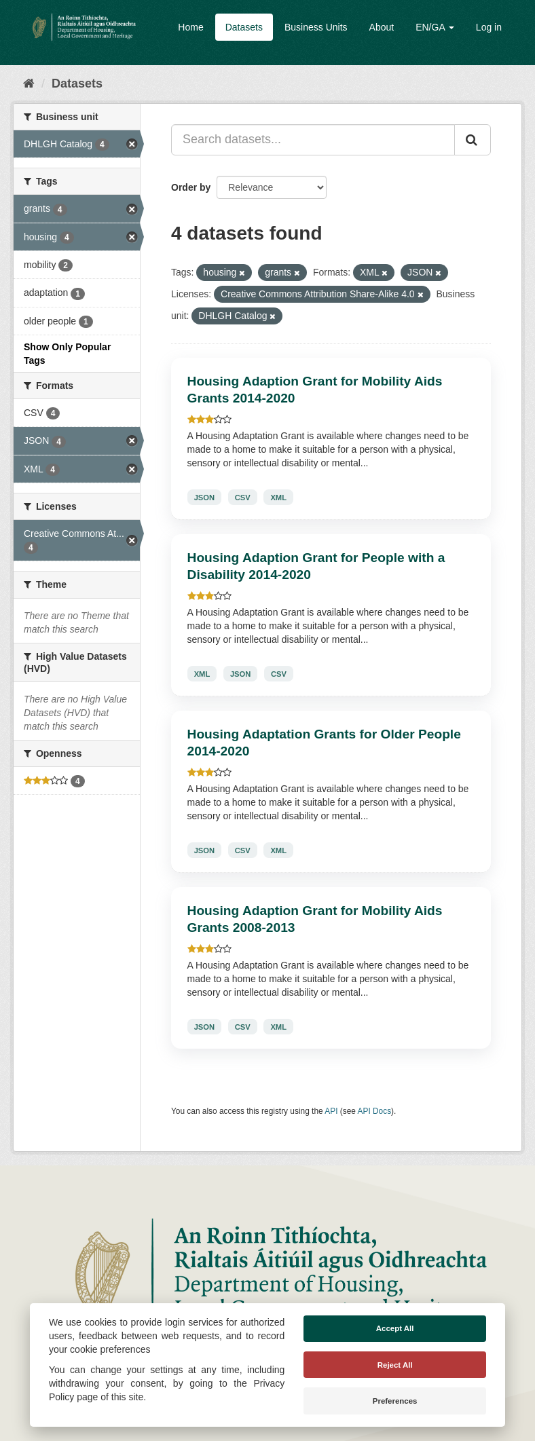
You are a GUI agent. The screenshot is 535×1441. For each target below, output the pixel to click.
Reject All (395, 1365)
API (331, 1111)
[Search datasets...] (313, 139)
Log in (489, 27)
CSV (243, 497)
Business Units (316, 27)
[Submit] (472, 139)
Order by (190, 187)
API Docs (375, 1111)
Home (190, 27)
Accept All (395, 1328)
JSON (204, 497)
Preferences (395, 1401)
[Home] (29, 83)
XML (278, 497)
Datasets (244, 27)
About (381, 27)
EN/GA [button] (435, 27)
